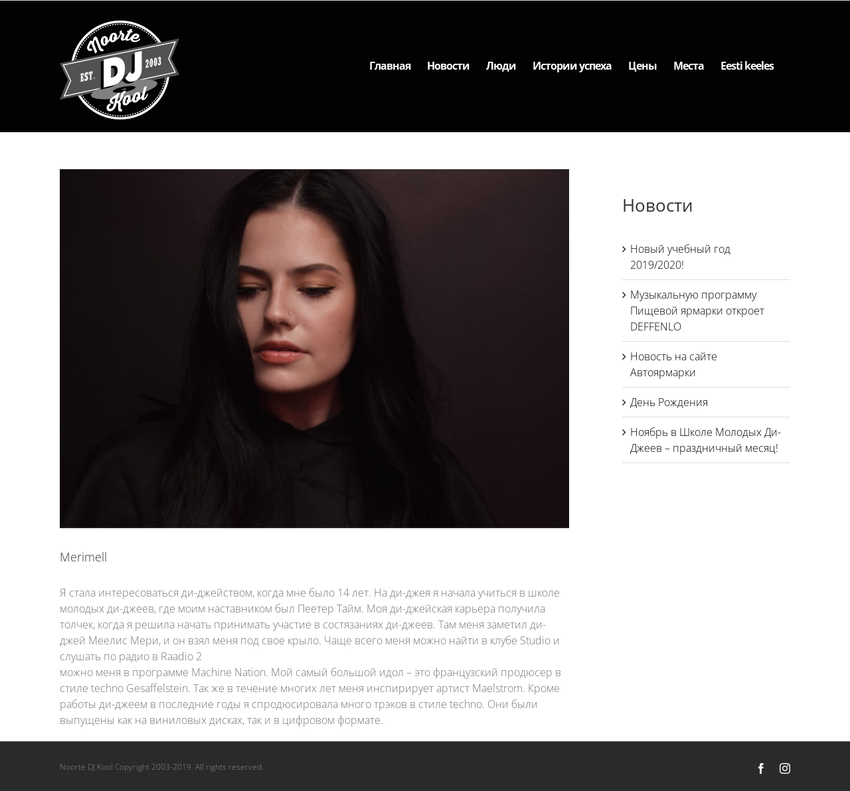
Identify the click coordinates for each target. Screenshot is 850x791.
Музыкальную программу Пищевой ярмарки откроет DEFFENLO (697, 310)
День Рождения (669, 402)
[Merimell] (314, 348)
